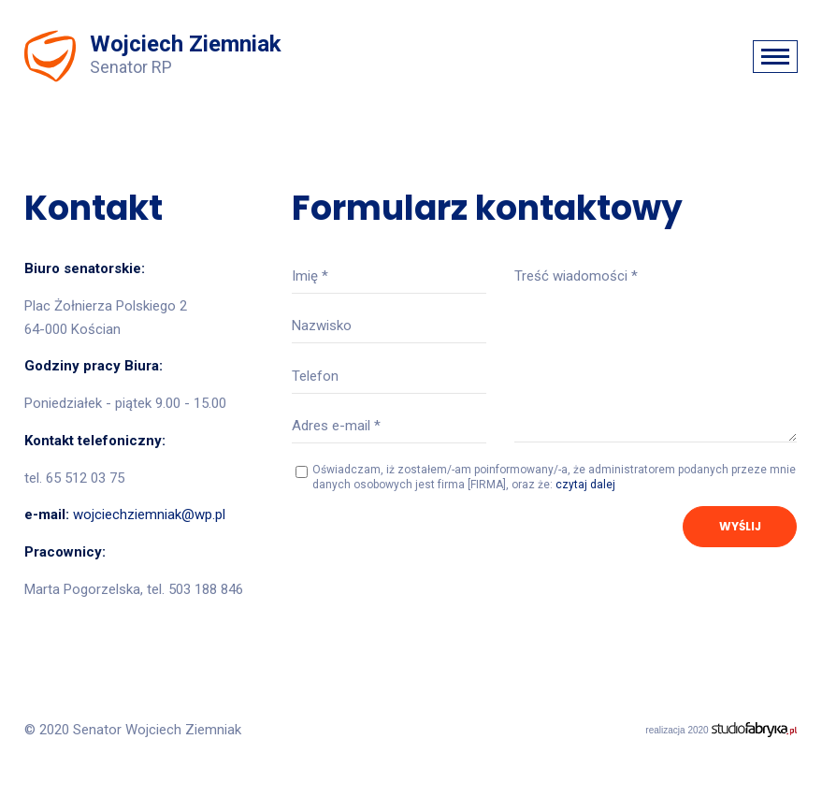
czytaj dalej (585, 484)
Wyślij (740, 526)
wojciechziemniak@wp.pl (149, 514)
